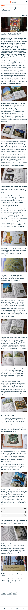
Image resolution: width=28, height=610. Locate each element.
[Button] (24, 15)
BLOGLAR (3, 5)
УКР (11, 608)
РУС (17, 608)
